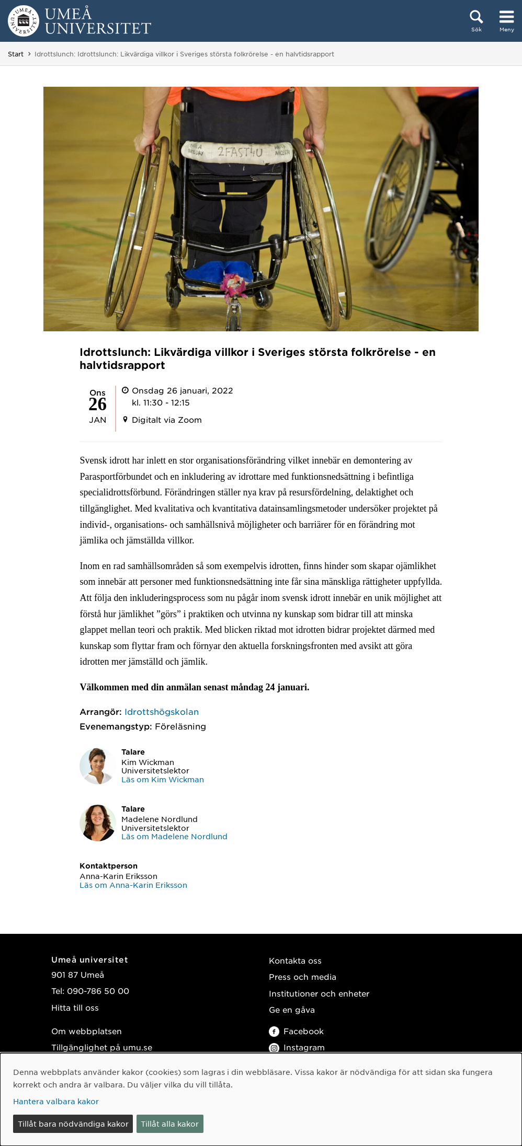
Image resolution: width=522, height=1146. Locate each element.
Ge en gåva (292, 1009)
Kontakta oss (295, 960)
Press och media (302, 976)
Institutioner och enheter (319, 993)
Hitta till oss (75, 1007)
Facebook (296, 1031)
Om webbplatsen (86, 1031)
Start (16, 54)
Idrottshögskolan (161, 711)
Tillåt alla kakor (170, 1123)
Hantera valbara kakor (56, 1101)
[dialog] (261, 1099)
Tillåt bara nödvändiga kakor (73, 1123)
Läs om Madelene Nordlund (174, 836)
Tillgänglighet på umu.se (101, 1047)
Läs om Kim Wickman (162, 779)
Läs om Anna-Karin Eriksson (133, 884)
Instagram (297, 1047)
